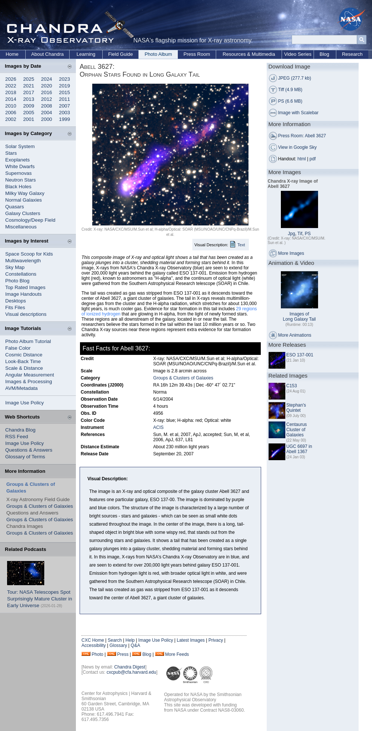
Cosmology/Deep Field (30, 220)
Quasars (14, 206)
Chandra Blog (20, 430)
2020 (46, 86)
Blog (324, 54)
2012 (46, 99)
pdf (313, 158)
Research (352, 54)
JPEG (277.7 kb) (294, 78)
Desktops (15, 301)
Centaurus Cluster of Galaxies (296, 429)
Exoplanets (17, 160)
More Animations (294, 335)
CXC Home (92, 640)
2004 (46, 112)
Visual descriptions (25, 314)
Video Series (297, 54)
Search (115, 640)
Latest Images (191, 640)
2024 (46, 79)
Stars (11, 153)
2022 (10, 86)
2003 (64, 112)
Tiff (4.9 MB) (290, 89)
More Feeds (177, 654)
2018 (10, 92)
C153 (291, 385)
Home (12, 54)
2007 (64, 106)
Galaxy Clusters (22, 213)
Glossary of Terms (25, 456)
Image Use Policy (24, 402)
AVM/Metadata (21, 388)
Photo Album (158, 54)
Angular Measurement (29, 375)
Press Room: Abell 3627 (302, 135)
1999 (64, 119)
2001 (28, 119)
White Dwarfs (20, 166)
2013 (28, 99)
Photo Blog (17, 280)
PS (308, 233)
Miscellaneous (20, 227)
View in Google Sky (297, 147)
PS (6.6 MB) (290, 101)
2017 (28, 92)
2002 (10, 119)
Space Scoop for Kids (29, 254)
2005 (28, 112)
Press (123, 654)
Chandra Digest (129, 667)
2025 (28, 79)
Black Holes (18, 186)
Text (241, 245)
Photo (97, 654)
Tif (300, 233)
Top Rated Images (25, 287)
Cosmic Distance (23, 355)
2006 (10, 112)
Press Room (196, 54)
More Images (291, 253)
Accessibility (93, 645)
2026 (10, 79)
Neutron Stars (20, 180)
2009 (28, 106)
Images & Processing (28, 381)
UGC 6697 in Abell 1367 (299, 449)
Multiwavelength (23, 260)
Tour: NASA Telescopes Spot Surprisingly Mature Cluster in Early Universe (39, 598)
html (302, 158)
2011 (64, 99)
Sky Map (15, 267)
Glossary (118, 645)
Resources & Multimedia (249, 54)
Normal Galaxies (23, 200)
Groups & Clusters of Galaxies (39, 506)
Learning (86, 54)
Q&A (135, 645)
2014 (10, 99)
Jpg (291, 233)
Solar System (20, 146)
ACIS (158, 427)
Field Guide (120, 54)
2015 (64, 92)
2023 (64, 79)
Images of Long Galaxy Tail (299, 316)
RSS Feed (16, 436)
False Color (18, 348)
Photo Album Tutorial (28, 341)
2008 (46, 106)
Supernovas (18, 173)
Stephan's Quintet (296, 408)
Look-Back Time (23, 361)
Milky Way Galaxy (24, 193)
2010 (10, 106)
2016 (46, 92)
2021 (28, 86)
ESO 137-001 (300, 355)
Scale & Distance (24, 368)
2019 (64, 86)
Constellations (20, 274)
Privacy (215, 640)
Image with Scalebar (298, 112)
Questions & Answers (28, 450)
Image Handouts (23, 294)
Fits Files (15, 307)
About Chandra (47, 54)
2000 (46, 119)
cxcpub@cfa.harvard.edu (131, 672)
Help (130, 640)
